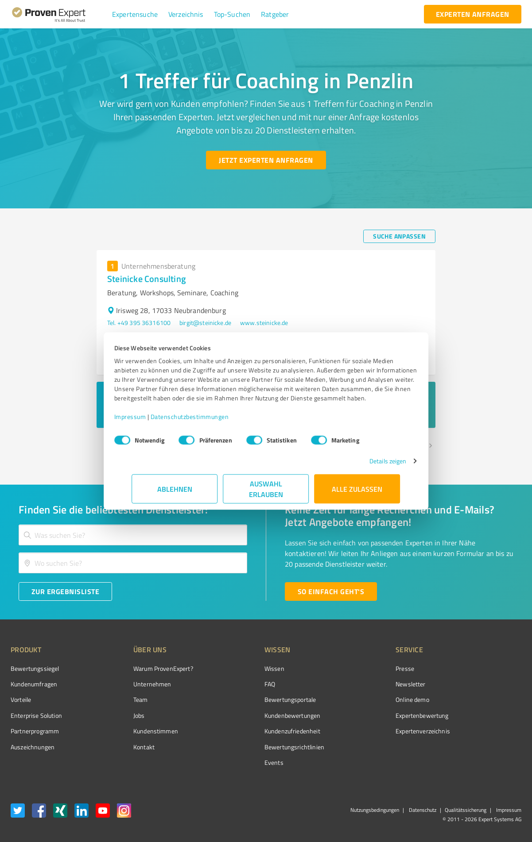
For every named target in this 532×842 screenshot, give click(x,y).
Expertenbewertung (372, 715)
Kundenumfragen (34, 684)
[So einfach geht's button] (331, 591)
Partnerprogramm (35, 731)
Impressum (148, 421)
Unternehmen (135, 684)
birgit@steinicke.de (205, 322)
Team (123, 699)
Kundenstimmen (138, 731)
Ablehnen (174, 493)
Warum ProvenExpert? (146, 668)
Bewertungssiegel (35, 668)
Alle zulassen (357, 493)
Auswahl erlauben (266, 493)
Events (240, 762)
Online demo (363, 699)
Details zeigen (370, 465)
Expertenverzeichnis (373, 731)
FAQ (236, 684)
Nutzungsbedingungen (374, 810)
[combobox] (133, 535)
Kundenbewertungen (259, 715)
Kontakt (127, 747)
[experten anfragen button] (472, 14)
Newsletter (361, 684)
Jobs (122, 715)
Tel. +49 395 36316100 (139, 322)
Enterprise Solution (36, 715)
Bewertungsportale (257, 699)
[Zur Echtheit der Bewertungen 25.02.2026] (488, 746)
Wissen (241, 668)
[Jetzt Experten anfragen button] (266, 160)
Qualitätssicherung (465, 810)
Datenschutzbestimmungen (207, 421)
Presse (355, 668)
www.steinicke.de (264, 322)
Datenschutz (422, 810)
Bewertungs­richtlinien (261, 747)
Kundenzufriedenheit (259, 731)
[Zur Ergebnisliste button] (65, 591)
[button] (135, 14)
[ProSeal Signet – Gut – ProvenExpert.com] (488, 685)
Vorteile (21, 699)
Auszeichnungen (32, 747)
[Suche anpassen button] (399, 236)
